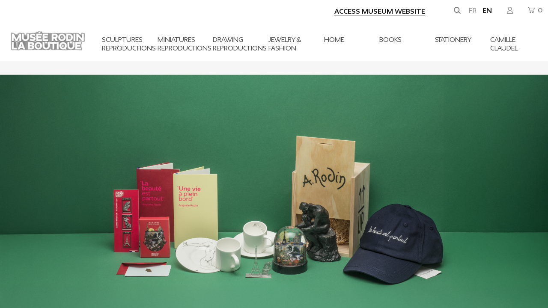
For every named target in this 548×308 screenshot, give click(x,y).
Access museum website (379, 11)
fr (472, 10)
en (487, 10)
